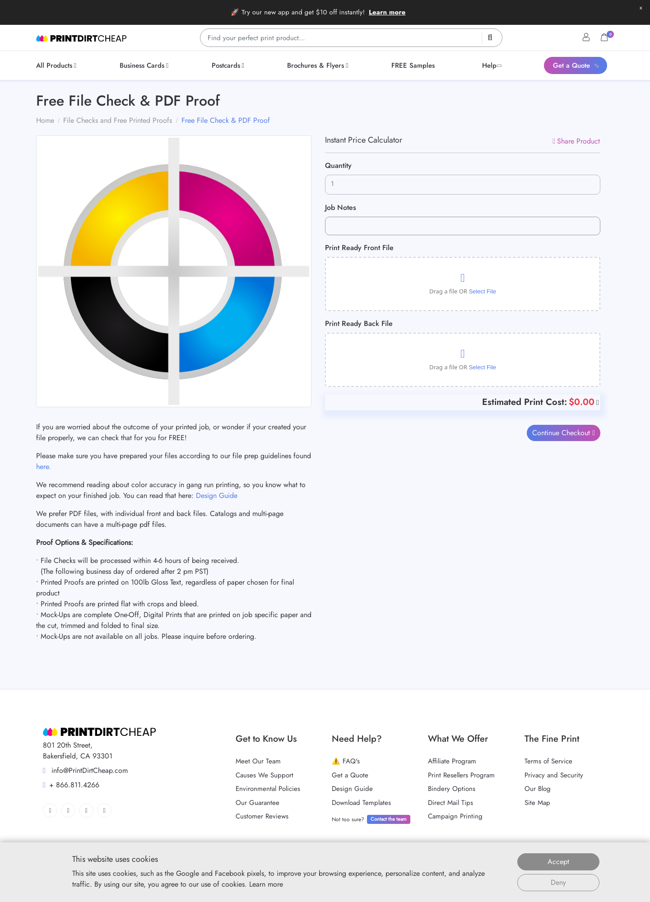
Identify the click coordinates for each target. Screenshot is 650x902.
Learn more (387, 12)
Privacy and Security (554, 775)
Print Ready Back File (359, 323)
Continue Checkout (562, 433)
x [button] (641, 7)
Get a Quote (350, 775)
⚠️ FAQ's (346, 761)
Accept (558, 861)
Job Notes (340, 207)
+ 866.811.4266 (71, 785)
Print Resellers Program (461, 775)
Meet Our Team (258, 761)
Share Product (576, 141)
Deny (558, 882)
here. (43, 466)
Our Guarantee (257, 803)
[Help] (596, 402)
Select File (482, 291)
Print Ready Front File (359, 247)
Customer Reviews (262, 816)
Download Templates (361, 803)
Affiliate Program (452, 761)
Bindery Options (451, 789)
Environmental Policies (268, 789)
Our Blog (538, 789)
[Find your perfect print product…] (351, 37)
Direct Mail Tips (450, 803)
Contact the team (389, 819)
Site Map (537, 803)
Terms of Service (548, 761)
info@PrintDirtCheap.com (85, 770)
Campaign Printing (455, 816)
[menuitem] (57, 65)
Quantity (338, 165)
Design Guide (216, 495)
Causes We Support (264, 775)
